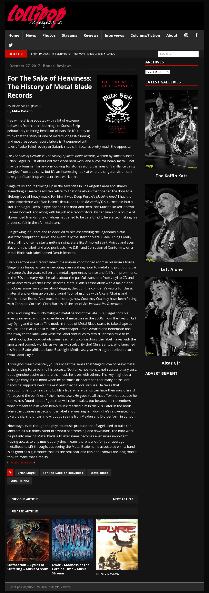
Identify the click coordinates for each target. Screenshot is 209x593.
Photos (49, 35)
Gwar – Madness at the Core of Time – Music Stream (71, 569)
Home (13, 35)
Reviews (90, 35)
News (31, 35)
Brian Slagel (27, 473)
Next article (123, 499)
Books (48, 65)
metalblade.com (21, 462)
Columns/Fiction (145, 35)
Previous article (24, 499)
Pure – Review (107, 574)
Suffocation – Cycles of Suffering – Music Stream (27, 567)
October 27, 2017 (24, 65)
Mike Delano (19, 481)
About (172, 35)
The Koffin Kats (172, 175)
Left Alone (172, 269)
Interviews (114, 35)
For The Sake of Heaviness (63, 473)
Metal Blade (99, 473)
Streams (69, 35)
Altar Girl (172, 363)
